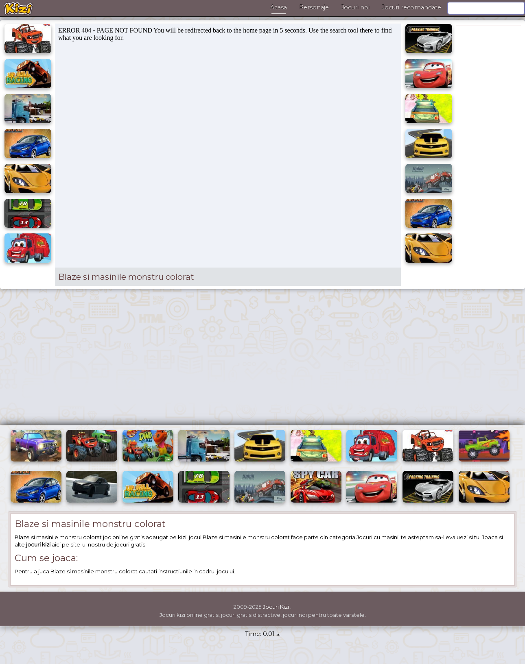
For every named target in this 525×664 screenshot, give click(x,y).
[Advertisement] (262, 360)
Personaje (314, 7)
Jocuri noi (355, 7)
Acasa (278, 7)
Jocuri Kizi (276, 606)
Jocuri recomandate (411, 7)
